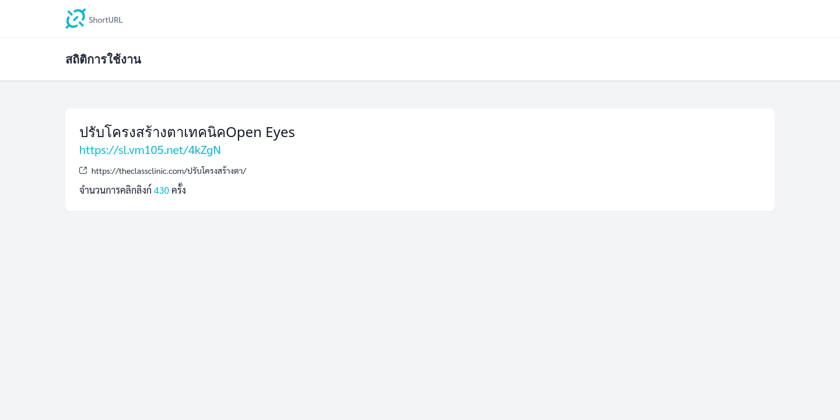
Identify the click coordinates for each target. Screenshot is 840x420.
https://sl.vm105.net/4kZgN (150, 149)
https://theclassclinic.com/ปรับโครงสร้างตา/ (169, 170)
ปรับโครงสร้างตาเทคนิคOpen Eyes (187, 131)
